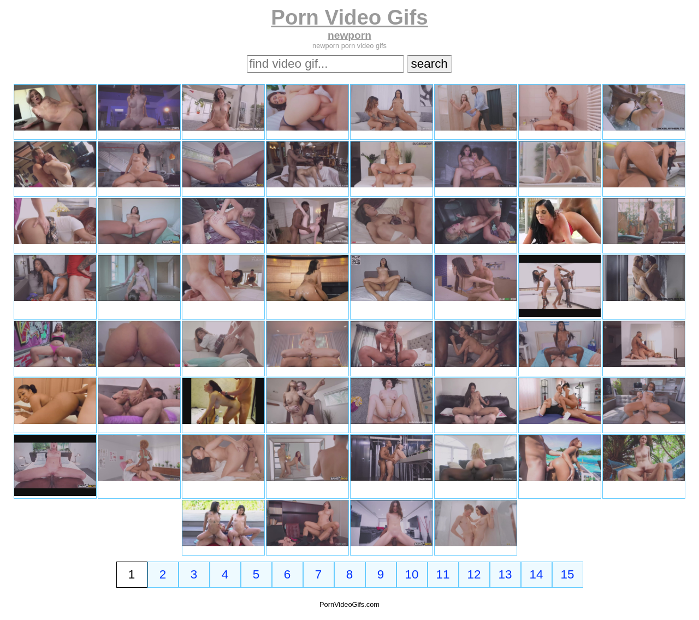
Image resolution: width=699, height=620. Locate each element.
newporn (349, 35)
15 (567, 574)
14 (536, 574)
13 (505, 574)
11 (443, 574)
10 (412, 574)
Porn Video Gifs (349, 17)
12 (474, 574)
